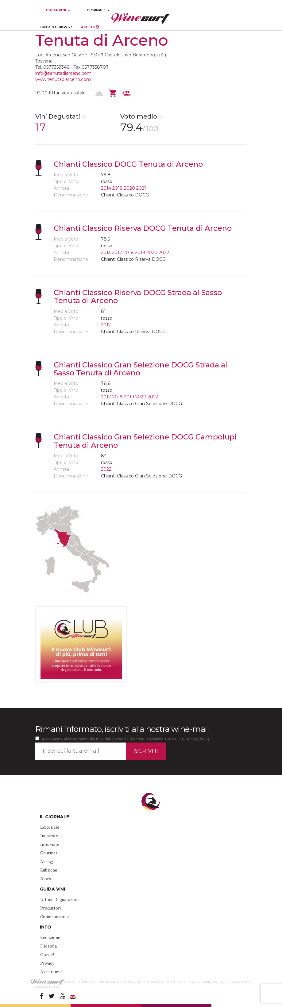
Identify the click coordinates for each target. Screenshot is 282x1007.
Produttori (50, 908)
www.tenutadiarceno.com (63, 79)
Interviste (49, 844)
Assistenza (51, 972)
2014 (106, 188)
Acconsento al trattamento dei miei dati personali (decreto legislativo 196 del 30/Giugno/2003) (125, 739)
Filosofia (48, 946)
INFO (45, 927)
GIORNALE (98, 10)
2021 (141, 188)
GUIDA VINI (57, 10)
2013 (106, 252)
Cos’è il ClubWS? (56, 27)
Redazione (50, 937)
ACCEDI (90, 27)
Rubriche (48, 870)
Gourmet (48, 853)
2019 (140, 252)
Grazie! (47, 954)
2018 (117, 188)
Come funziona (54, 916)
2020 (129, 188)
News (45, 878)
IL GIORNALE (54, 816)
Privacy (47, 963)
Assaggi (48, 861)
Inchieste (49, 835)
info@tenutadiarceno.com (63, 73)
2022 (164, 252)
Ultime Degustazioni (59, 899)
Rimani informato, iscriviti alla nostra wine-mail (122, 729)
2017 (117, 252)
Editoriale (49, 827)
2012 (106, 325)
